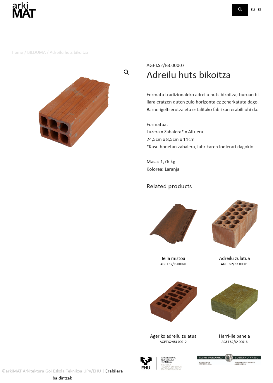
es (259, 10)
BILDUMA (36, 52)
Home (17, 52)
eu (253, 10)
